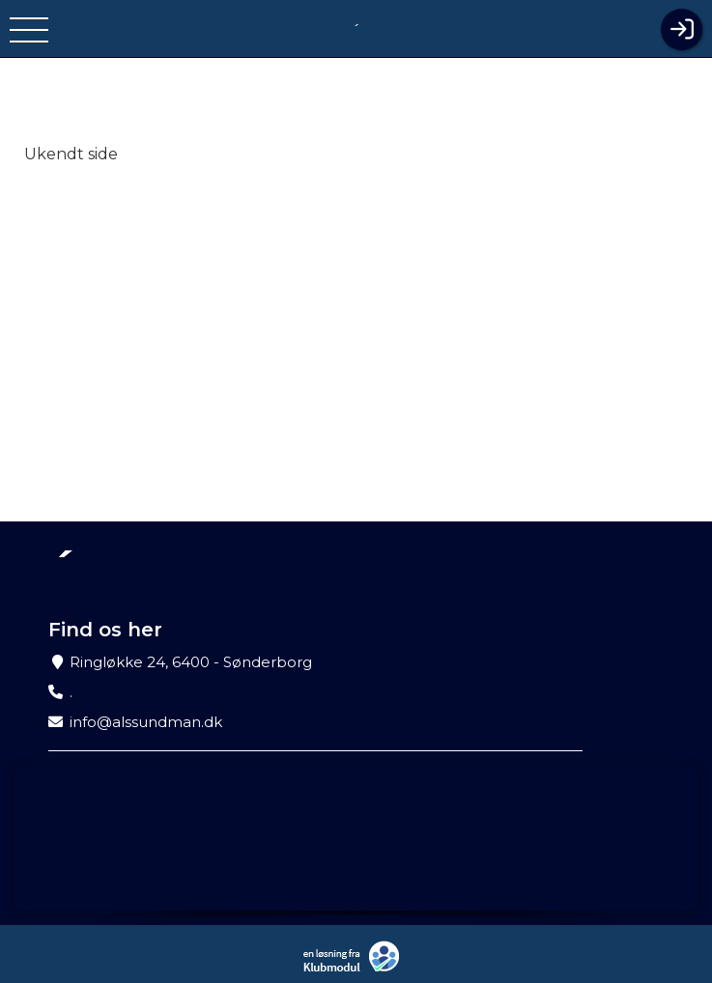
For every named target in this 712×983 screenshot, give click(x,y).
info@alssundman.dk (146, 722)
